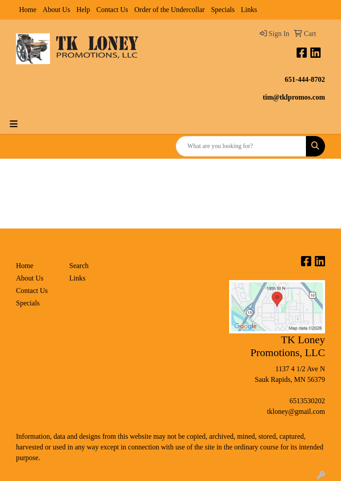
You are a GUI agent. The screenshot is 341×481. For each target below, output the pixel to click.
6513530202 (307, 401)
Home (27, 9)
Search (79, 265)
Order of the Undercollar (170, 9)
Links (249, 9)
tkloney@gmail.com (296, 411)
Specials (222, 9)
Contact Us (112, 9)
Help (83, 9)
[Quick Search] (241, 146)
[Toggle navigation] (13, 124)
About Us (56, 9)
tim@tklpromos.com (294, 97)
